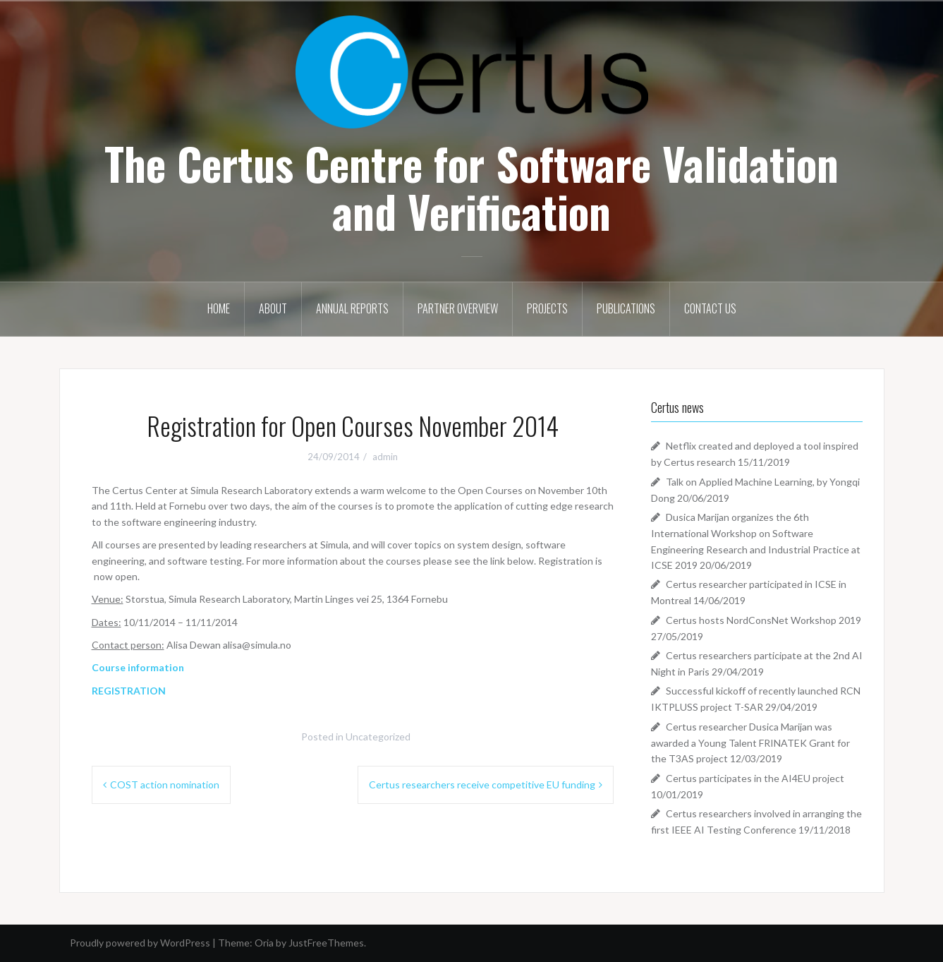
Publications (626, 308)
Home (218, 308)
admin (385, 456)
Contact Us (710, 308)
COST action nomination (164, 784)
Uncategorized (378, 736)
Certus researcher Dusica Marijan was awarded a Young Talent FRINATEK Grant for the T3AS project (750, 742)
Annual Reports (352, 308)
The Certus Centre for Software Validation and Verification (471, 187)
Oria (264, 943)
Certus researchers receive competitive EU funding (482, 784)
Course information (138, 667)
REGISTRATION (129, 691)
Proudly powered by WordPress (140, 943)
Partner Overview (458, 308)
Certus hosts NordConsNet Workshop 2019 (763, 620)
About (273, 308)
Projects (547, 308)
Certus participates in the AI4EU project (755, 778)
